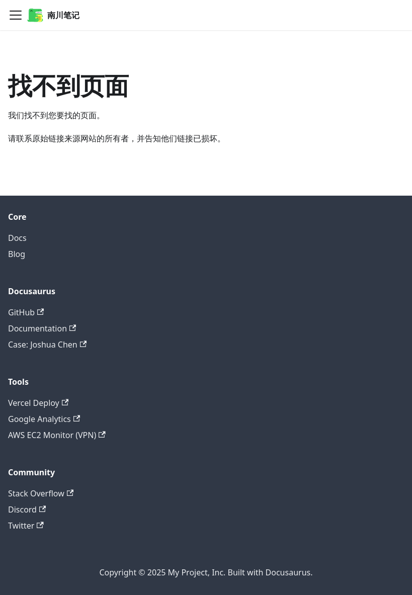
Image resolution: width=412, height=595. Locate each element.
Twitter (26, 525)
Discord (27, 509)
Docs (17, 237)
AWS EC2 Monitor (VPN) (57, 435)
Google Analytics (44, 418)
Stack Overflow (40, 493)
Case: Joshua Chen (47, 344)
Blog (16, 254)
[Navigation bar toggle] (15, 15)
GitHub (26, 312)
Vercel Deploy (38, 402)
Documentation (42, 328)
